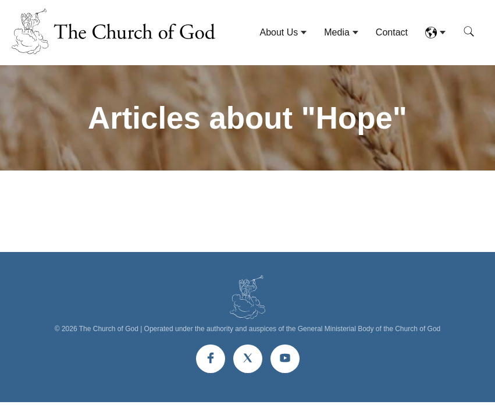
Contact (392, 32)
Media (337, 32)
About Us (278, 32)
